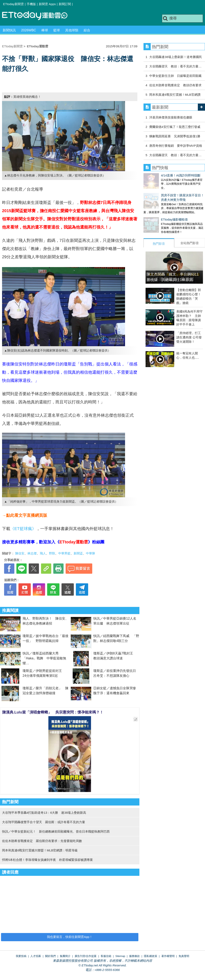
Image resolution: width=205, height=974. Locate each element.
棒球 (44, 30)
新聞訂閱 (65, 4)
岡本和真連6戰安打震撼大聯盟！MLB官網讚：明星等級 (40, 850)
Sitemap (120, 956)
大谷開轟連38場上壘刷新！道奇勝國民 (175, 57)
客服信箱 (106, 956)
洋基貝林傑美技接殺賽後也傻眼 (170, 117)
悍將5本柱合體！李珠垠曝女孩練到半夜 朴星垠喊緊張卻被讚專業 (47, 859)
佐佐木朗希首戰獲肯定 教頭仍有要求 (175, 85)
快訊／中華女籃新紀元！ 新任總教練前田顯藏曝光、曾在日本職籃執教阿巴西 (56, 831)
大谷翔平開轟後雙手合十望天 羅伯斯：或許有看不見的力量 (43, 822)
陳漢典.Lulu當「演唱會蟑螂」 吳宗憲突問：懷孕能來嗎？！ (52, 712)
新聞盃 (78, 553)
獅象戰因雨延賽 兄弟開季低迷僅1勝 (174, 136)
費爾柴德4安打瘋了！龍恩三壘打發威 (174, 127)
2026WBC (28, 30)
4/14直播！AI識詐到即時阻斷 (163, 175)
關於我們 (50, 956)
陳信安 (19, 553)
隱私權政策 (150, 956)
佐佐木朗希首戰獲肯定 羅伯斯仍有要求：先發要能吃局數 (42, 841)
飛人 (43, 553)
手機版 (31, 4)
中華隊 (90, 553)
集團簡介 (65, 956)
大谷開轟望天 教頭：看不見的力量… (175, 66)
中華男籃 (64, 553)
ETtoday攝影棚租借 (157, 215)
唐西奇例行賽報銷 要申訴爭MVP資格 (175, 145)
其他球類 (71, 30)
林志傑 (32, 553)
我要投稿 (21, 956)
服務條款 (134, 956)
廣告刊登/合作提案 (86, 956)
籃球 (56, 30)
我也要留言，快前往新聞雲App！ (69, 937)
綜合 (87, 30)
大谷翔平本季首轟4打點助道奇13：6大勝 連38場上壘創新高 (44, 812)
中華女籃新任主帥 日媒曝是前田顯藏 (175, 75)
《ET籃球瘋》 (23, 528)
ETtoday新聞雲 (13, 4)
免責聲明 (184, 956)
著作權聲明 (168, 956)
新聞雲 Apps (47, 4)
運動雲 (38, 15)
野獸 (52, 553)
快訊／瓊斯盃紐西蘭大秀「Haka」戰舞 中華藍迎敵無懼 (44, 658)
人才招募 (35, 956)
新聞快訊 (9, 30)
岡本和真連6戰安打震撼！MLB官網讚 (174, 94)
